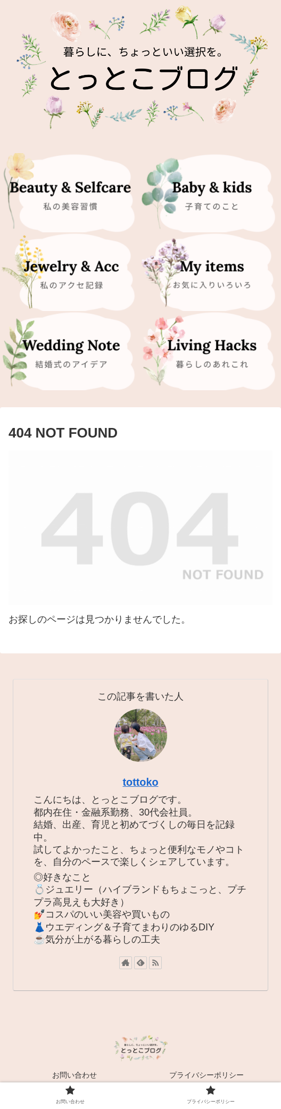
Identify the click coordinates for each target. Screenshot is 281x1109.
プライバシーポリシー (206, 1075)
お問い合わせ (74, 1075)
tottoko (140, 782)
